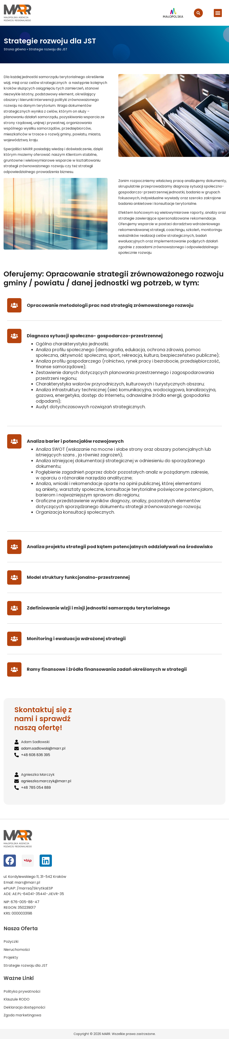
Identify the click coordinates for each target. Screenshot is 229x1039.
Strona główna (15, 49)
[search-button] (198, 13)
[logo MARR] (18, 12)
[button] (218, 13)
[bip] (28, 861)
